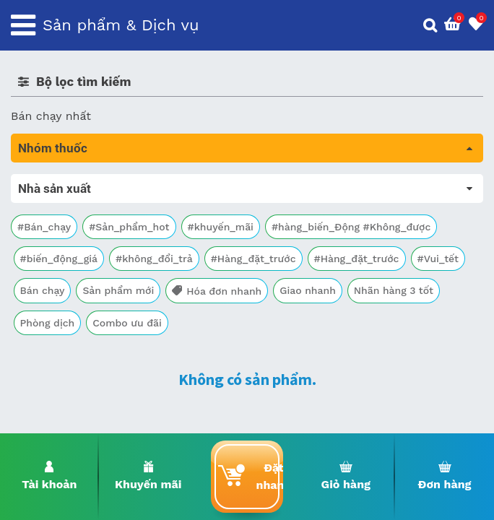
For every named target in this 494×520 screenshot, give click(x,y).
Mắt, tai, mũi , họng (65, 344)
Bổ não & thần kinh (64, 243)
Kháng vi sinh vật (58, 324)
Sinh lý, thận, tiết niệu (72, 263)
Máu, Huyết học (55, 202)
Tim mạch (39, 283)
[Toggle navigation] (23, 25)
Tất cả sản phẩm (64, 182)
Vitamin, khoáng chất (70, 384)
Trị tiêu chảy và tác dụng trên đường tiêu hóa (137, 223)
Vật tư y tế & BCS (59, 364)
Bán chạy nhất (51, 116)
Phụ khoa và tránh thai (74, 304)
